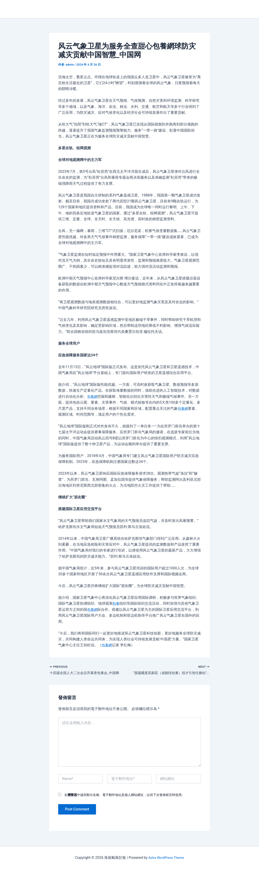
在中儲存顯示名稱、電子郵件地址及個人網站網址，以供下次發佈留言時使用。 (124, 796)
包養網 (92, 396)
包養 (116, 603)
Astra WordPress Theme (165, 857)
